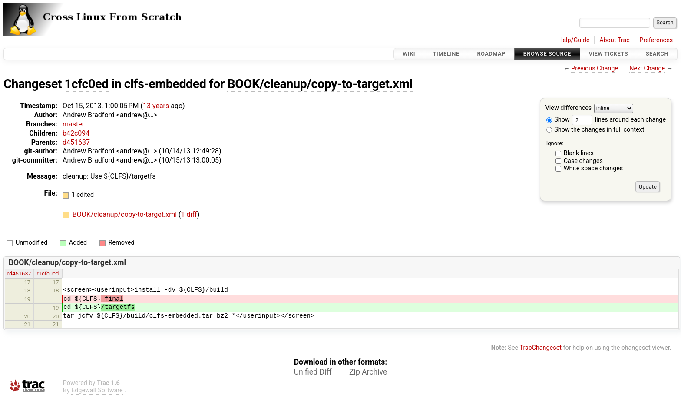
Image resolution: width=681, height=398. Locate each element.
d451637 (76, 142)
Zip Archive (368, 372)
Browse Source (547, 53)
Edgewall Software (97, 390)
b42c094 (76, 133)
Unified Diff (313, 372)
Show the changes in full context (595, 129)
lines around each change (619, 119)
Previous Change (594, 68)
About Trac (614, 40)
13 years (156, 106)
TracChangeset (540, 348)
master (73, 124)
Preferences (656, 40)
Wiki (409, 53)
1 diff (189, 214)
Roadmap (491, 53)
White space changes (593, 168)
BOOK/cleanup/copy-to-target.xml (320, 83)
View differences (568, 108)
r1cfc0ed (47, 273)
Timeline (446, 53)
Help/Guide (573, 40)
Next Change (647, 68)
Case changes (583, 161)
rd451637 (19, 273)
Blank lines (579, 153)
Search (657, 53)
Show (558, 119)
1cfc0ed (87, 83)
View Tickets (608, 53)
